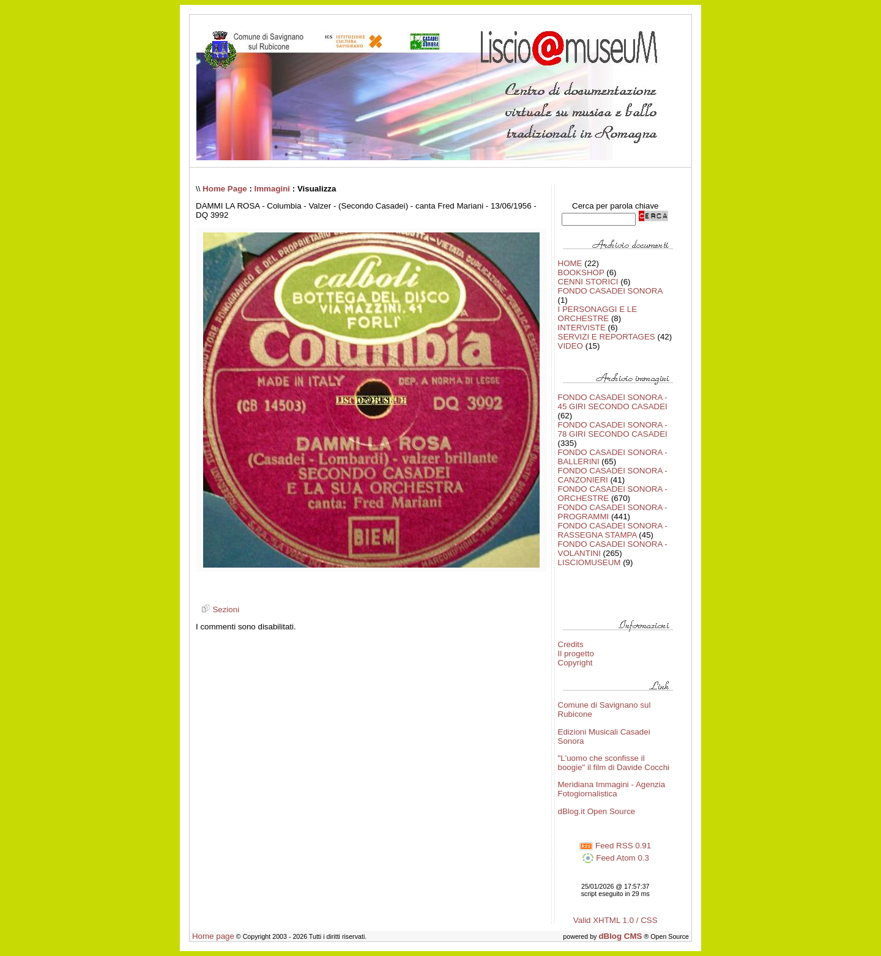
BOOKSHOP (581, 272)
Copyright (575, 662)
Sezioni (218, 609)
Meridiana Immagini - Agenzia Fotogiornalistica (612, 789)
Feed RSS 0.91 (615, 845)
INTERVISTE (582, 327)
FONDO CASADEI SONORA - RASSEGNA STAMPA (612, 530)
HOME (570, 263)
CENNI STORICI (588, 281)
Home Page (225, 188)
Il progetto (576, 653)
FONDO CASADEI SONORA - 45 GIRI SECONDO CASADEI (612, 402)
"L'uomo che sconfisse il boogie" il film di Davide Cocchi (614, 763)
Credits (571, 644)
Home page (213, 936)
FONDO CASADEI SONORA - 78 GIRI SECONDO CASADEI (612, 429)
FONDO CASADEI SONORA (610, 290)
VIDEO (570, 345)
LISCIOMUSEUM (589, 562)
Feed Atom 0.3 (615, 857)
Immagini (273, 188)
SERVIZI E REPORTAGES (606, 336)
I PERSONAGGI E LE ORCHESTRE (598, 314)
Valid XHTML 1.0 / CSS (615, 920)
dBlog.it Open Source (597, 811)
